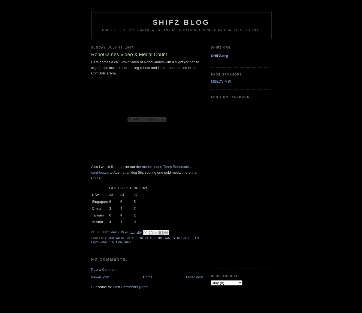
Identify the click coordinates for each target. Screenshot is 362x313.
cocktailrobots (120, 238)
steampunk (122, 241)
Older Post (194, 277)
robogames (164, 238)
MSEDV (217, 81)
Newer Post (100, 277)
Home (148, 277)
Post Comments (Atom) (131, 287)
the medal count (148, 167)
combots (144, 238)
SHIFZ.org (219, 56)
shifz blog (181, 22)
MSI (227, 81)
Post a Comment (104, 269)
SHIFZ (107, 30)
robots (183, 238)
